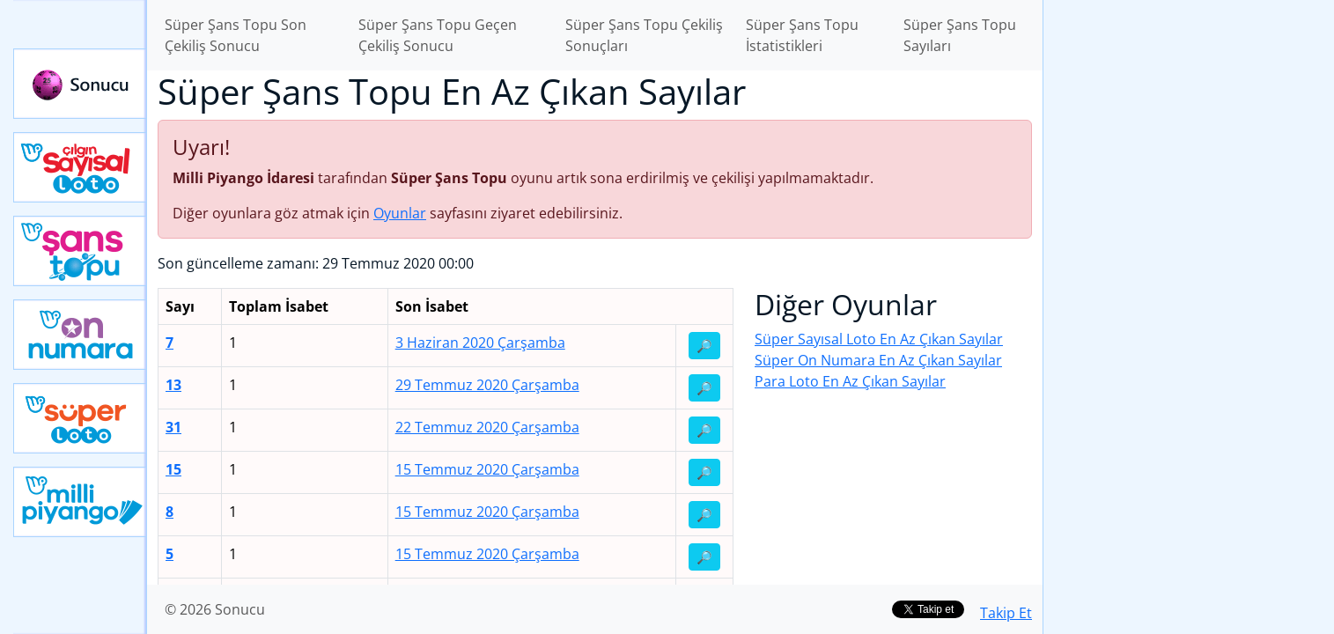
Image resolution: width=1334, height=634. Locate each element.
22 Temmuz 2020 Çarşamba (487, 427)
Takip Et (1006, 613)
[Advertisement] (1189, 278)
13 (173, 384)
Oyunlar (399, 213)
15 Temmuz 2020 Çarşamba (487, 469)
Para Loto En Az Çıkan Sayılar (850, 381)
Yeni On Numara (80, 334)
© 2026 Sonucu (215, 609)
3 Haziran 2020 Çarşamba (480, 342)
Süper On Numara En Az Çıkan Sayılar (878, 360)
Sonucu (80, 83)
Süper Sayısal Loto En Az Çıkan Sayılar (879, 339)
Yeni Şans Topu (80, 251)
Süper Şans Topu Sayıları (959, 35)
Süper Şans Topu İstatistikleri (802, 35)
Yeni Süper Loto (80, 418)
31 (173, 427)
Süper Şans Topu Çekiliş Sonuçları (644, 35)
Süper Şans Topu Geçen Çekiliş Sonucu (437, 35)
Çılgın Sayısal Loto (80, 167)
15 (173, 469)
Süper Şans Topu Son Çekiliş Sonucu (235, 35)
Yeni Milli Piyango (80, 502)
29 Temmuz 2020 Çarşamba (487, 384)
